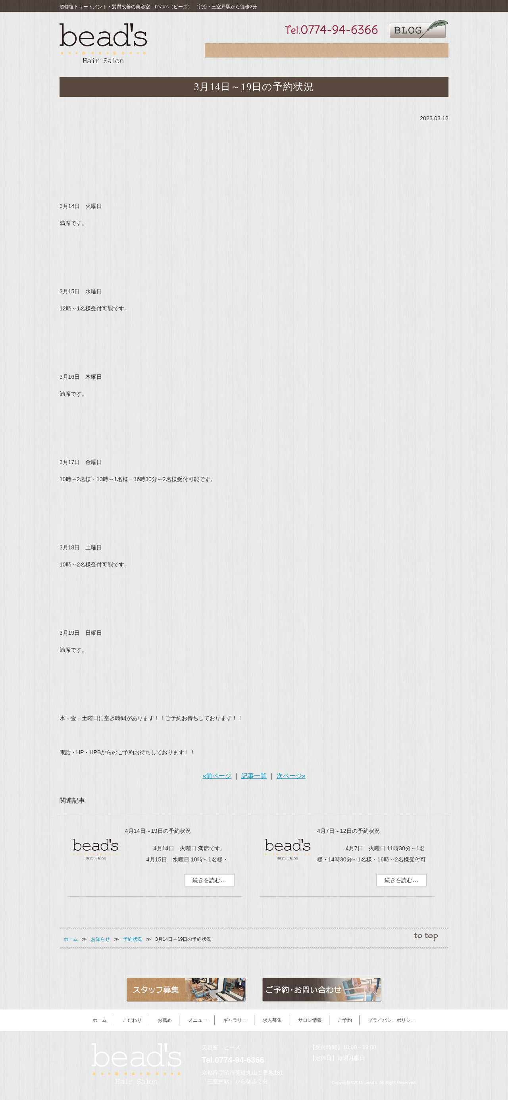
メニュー (291, 52)
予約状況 (132, 939)
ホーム (71, 939)
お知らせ (100, 939)
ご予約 (431, 52)
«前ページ (216, 776)
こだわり (222, 52)
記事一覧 (254, 776)
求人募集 (361, 52)
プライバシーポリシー (392, 1020)
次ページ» (291, 776)
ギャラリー (326, 52)
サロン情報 (396, 52)
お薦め (256, 52)
